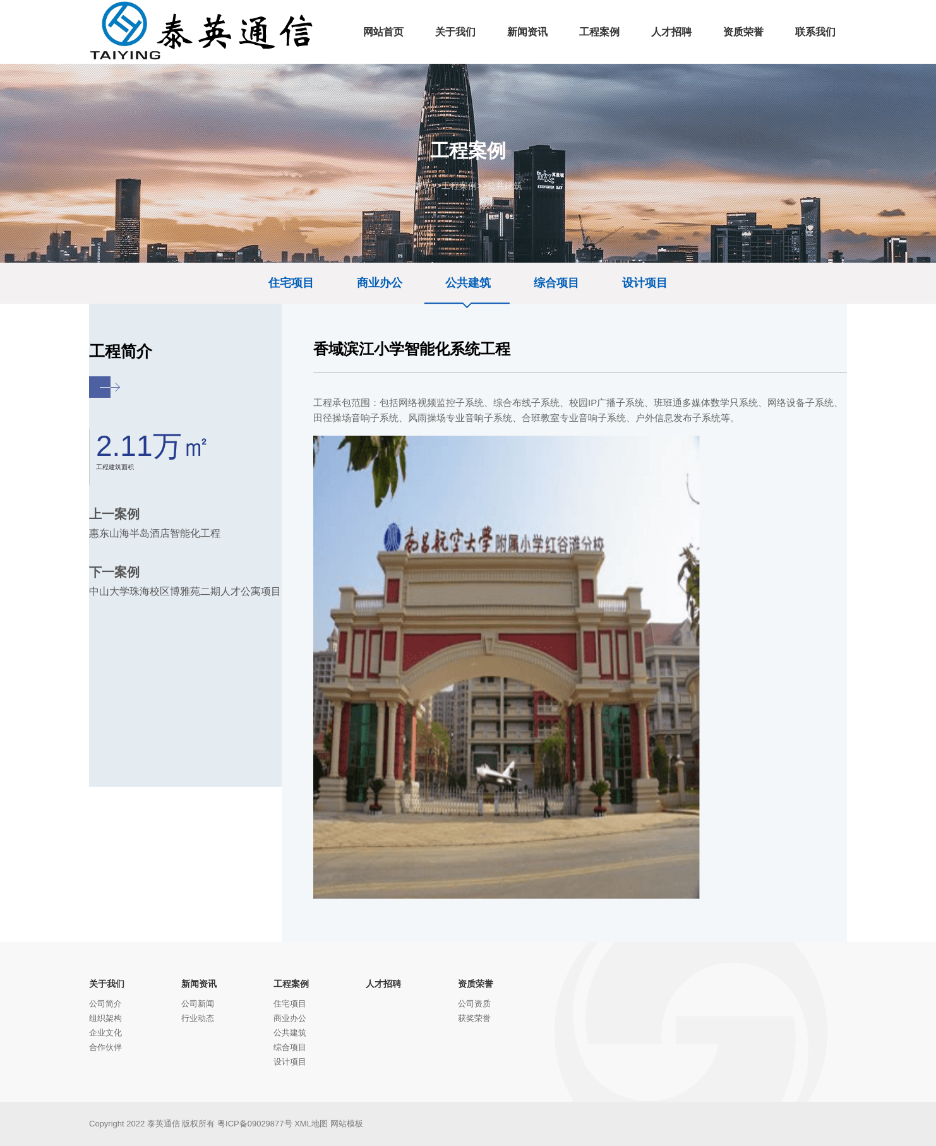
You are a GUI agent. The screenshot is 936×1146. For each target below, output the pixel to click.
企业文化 (105, 1032)
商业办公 (379, 283)
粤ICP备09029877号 (254, 1123)
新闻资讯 (199, 984)
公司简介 (105, 1003)
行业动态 (197, 1018)
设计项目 (645, 283)
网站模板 (346, 1123)
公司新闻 (197, 1003)
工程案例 (459, 186)
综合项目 (556, 283)
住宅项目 (291, 283)
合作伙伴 (105, 1047)
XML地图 (311, 1123)
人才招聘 (383, 984)
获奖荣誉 (474, 1018)
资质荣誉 (475, 984)
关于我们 (106, 984)
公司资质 (474, 1003)
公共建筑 (504, 186)
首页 (422, 186)
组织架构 (105, 1018)
